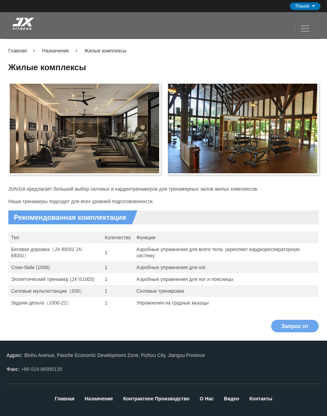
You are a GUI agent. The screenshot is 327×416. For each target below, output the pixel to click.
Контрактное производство (157, 398)
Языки (302, 6)
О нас (207, 398)
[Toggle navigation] (305, 28)
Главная (17, 50)
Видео (231, 398)
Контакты (260, 398)
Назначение (55, 50)
